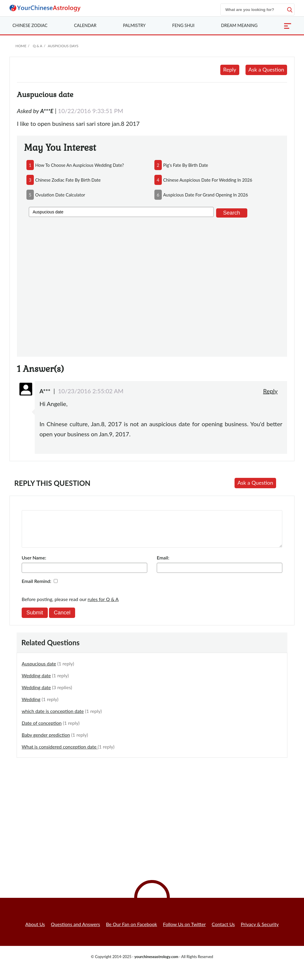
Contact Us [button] (223, 931)
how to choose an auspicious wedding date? (79, 165)
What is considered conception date (60, 754)
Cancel (62, 620)
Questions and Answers (75, 931)
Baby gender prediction (46, 742)
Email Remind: (36, 588)
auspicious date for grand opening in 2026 (205, 194)
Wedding (31, 706)
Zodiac (30, 25)
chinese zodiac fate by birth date (68, 180)
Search (231, 213)
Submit (34, 620)
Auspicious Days (63, 46)
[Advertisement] (152, 286)
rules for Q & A (103, 606)
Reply (229, 69)
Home (20, 46)
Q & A (37, 46)
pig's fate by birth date (185, 165)
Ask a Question (266, 69)
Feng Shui (183, 25)
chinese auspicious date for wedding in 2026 (207, 180)
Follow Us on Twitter (184, 931)
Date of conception (42, 730)
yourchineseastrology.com (156, 963)
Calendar (85, 25)
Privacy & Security (260, 931)
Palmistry (134, 25)
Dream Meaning (239, 25)
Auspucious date (39, 670)
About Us (35, 931)
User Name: (34, 564)
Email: (163, 564)
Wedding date (36, 682)
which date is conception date (53, 718)
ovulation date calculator (60, 194)
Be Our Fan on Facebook (131, 931)
